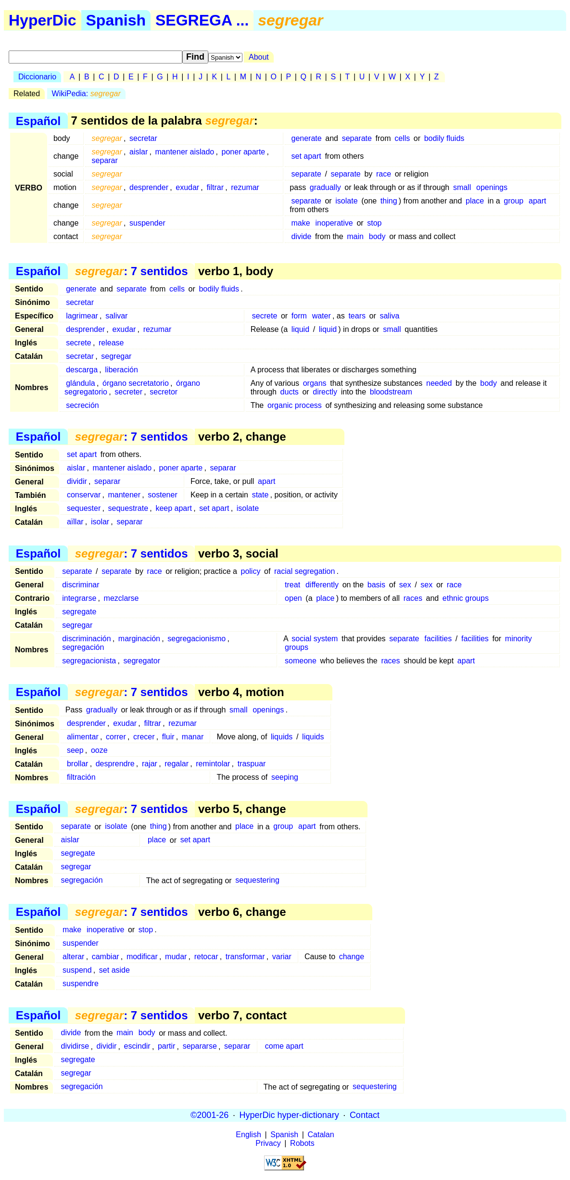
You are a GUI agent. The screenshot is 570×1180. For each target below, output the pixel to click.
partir (166, 1046)
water (321, 316)
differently (322, 585)
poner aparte (244, 152)
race (383, 174)
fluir (168, 737)
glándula (80, 383)
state (260, 495)
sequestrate (128, 508)
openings (491, 187)
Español (38, 120)
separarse (200, 1046)
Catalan (321, 1134)
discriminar (80, 585)
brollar (77, 764)
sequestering (257, 880)
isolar (100, 522)
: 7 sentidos (131, 271)
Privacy (267, 1143)
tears (357, 316)
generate (306, 138)
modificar (142, 956)
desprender (148, 187)
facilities (438, 638)
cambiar (105, 956)
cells (402, 138)
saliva (389, 316)
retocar (206, 956)
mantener (124, 495)
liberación (121, 370)
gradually (325, 187)
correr (116, 737)
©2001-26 (209, 1115)
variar (281, 956)
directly (325, 392)
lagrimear (82, 316)
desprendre (115, 764)
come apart (284, 1046)
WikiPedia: (86, 93)
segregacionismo (196, 638)
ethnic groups (466, 598)
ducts (289, 392)
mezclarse (121, 598)
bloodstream (391, 392)
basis (376, 585)
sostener (162, 495)
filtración (81, 777)
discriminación (86, 638)
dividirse (75, 1046)
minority (518, 638)
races (413, 598)
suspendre (81, 983)
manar (192, 737)
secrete (264, 316)
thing (388, 201)
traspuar (252, 764)
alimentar (83, 737)
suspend (77, 970)
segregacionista (89, 661)
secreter (128, 392)
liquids (281, 737)
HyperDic (42, 20)
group (513, 201)
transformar (245, 956)
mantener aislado (185, 152)
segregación (83, 647)
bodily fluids (444, 138)
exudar (187, 187)
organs (315, 383)
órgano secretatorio (135, 383)
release (111, 343)
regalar (177, 764)
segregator (142, 661)
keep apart (173, 508)
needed (439, 383)
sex (405, 585)
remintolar (213, 764)
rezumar (245, 187)
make (300, 223)
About (259, 57)
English (248, 1134)
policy (251, 571)
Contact (365, 1115)
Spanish (116, 20)
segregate (79, 612)
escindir (137, 1046)
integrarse (79, 598)
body (377, 236)
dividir (77, 481)
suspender (147, 223)
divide (301, 236)
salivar (116, 316)
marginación (139, 638)
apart (537, 201)
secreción (82, 405)
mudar (176, 956)
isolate (346, 201)
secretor (163, 392)
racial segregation (304, 571)
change (352, 956)
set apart (306, 156)
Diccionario (37, 77)
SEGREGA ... (202, 20)
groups (296, 647)
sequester (84, 508)
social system (314, 638)
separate (357, 138)
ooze (99, 750)
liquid (300, 329)
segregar (116, 356)
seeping (284, 777)
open (293, 598)
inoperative (334, 223)
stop (374, 223)
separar (105, 160)
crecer (143, 737)
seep (75, 750)
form (299, 316)
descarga (82, 370)
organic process (294, 405)
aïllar (75, 522)
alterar (73, 956)
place (475, 201)
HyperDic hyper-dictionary (289, 1115)
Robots (302, 1143)
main (355, 236)
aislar (138, 152)
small (462, 187)
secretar (143, 138)
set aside (114, 970)
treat (292, 585)
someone (301, 661)
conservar (84, 495)
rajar (149, 764)
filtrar (215, 187)
